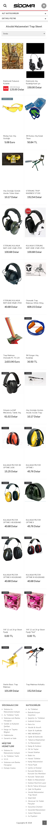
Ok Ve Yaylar (33, 749)
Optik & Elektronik (35, 737)
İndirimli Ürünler (34, 721)
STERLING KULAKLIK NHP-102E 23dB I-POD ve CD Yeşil (12, 248)
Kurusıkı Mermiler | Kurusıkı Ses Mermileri (37, 772)
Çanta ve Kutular (35, 768)
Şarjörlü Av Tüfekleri (36, 718)
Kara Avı (31, 724)
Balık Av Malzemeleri (36, 780)
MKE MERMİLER (34, 733)
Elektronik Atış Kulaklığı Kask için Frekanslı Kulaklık (33, 83)
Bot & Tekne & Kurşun (37, 786)
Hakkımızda (8, 735)
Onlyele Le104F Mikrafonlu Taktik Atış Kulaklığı (12, 412)
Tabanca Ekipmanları (36, 740)
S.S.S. (6, 759)
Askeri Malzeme (34, 813)
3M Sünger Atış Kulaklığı (32, 356)
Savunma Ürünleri (35, 807)
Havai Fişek (32, 765)
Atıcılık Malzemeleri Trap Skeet (36, 793)
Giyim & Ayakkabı (35, 730)
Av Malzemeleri (34, 743)
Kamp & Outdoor (34, 746)
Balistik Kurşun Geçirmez (34, 713)
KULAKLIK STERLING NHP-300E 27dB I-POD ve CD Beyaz (35, 248)
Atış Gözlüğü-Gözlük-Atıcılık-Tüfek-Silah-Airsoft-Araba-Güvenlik (12, 194)
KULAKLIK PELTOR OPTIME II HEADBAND (12, 576)
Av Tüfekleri (33, 709)
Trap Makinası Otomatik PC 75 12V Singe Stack (11, 358)
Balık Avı (31, 755)
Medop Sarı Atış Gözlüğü (9, 137)
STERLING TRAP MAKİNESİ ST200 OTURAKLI (33, 193)
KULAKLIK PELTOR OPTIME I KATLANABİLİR (33, 467)
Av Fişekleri (32, 816)
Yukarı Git (44, 823)
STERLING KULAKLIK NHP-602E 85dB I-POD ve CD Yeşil (12, 303)
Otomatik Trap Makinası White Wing (34, 301)
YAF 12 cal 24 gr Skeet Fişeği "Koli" (35, 630)
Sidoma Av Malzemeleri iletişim (12, 710)
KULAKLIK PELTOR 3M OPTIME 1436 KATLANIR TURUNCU (12, 467)
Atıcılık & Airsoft (34, 727)
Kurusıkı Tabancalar (36, 777)
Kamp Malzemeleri (35, 761)
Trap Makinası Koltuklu (35, 684)
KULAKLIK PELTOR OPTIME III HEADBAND (35, 576)
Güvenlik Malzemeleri (36, 810)
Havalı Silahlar (34, 752)
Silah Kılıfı (32, 798)
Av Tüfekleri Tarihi (11, 715)
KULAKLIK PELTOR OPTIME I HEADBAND (12, 521)
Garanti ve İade (10, 738)
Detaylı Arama (9, 768)
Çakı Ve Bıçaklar (34, 789)
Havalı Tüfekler (34, 758)
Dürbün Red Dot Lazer (37, 783)
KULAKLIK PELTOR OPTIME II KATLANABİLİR (33, 522)
